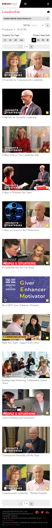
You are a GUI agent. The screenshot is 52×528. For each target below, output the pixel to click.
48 (16, 40)
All (21, 40)
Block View (34, 40)
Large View (38, 40)
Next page (31, 46)
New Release (47, 75)
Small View (43, 40)
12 (5, 40)
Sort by (34, 25)
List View (47, 40)
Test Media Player (12, 524)
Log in (48, 4)
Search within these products (17, 19)
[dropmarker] (43, 25)
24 (10, 40)
